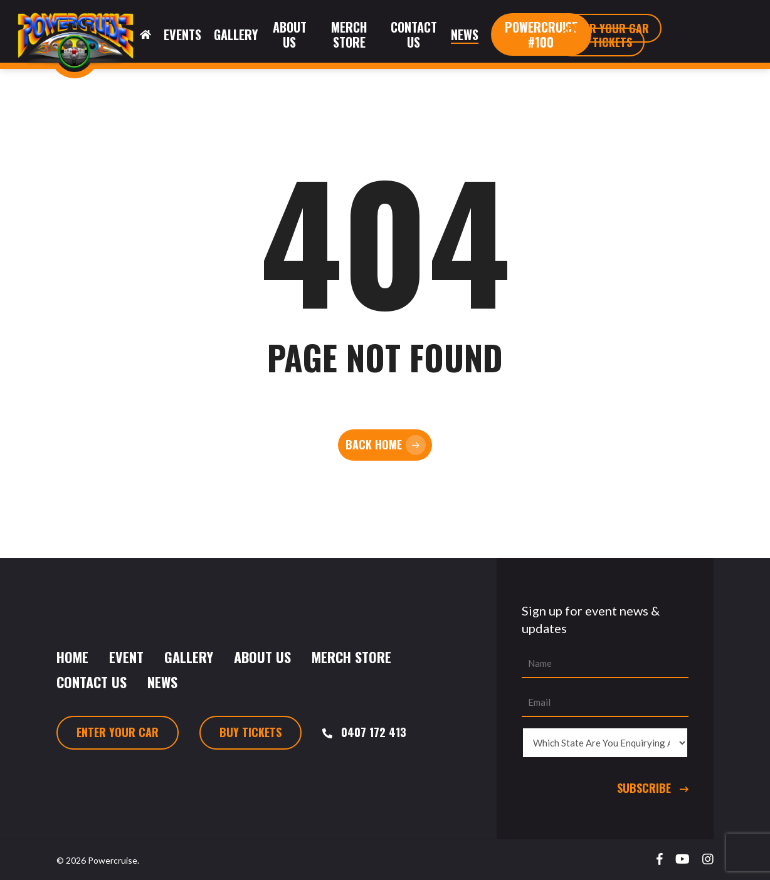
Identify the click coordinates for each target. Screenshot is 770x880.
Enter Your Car (117, 732)
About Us (262, 657)
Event (126, 657)
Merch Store (351, 657)
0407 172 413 (373, 732)
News (162, 682)
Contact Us (91, 682)
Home (72, 657)
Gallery (188, 657)
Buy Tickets (250, 732)
